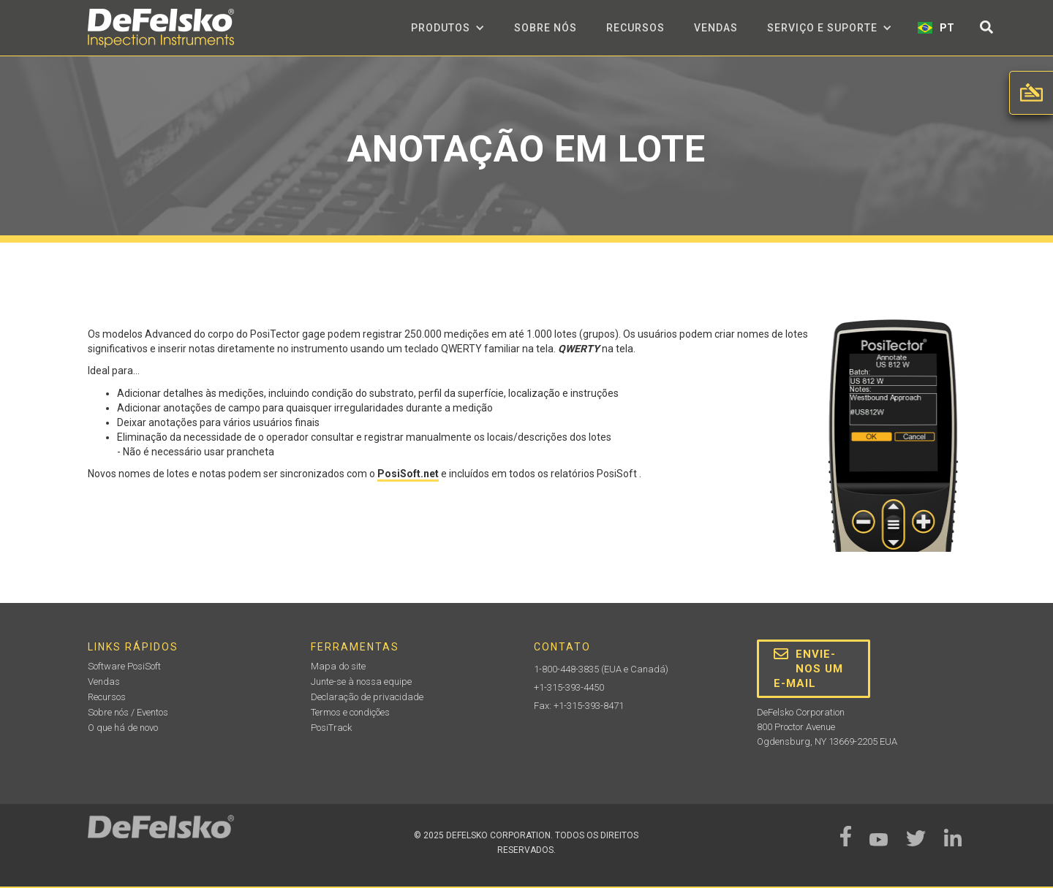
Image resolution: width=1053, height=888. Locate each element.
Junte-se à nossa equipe (361, 681)
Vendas (716, 28)
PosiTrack (331, 727)
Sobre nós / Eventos (128, 712)
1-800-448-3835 (566, 669)
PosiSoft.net (408, 473)
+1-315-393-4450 (569, 687)
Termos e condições (350, 712)
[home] (161, 28)
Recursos (635, 28)
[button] (447, 28)
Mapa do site (338, 666)
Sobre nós (545, 28)
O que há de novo (123, 727)
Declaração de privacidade (367, 696)
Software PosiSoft (124, 666)
